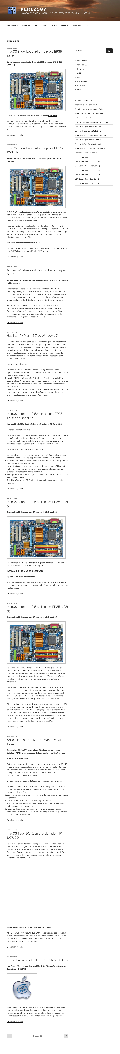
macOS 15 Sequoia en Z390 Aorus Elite (90, 148)
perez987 (33, 9)
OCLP (79, 77)
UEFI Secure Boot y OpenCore (86, 157)
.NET (36, 26)
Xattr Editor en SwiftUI (83, 100)
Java (44, 26)
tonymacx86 (82, 65)
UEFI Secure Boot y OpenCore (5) (87, 161)
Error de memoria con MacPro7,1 (87, 153)
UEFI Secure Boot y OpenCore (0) (87, 183)
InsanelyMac (82, 61)
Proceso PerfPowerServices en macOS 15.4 (91, 122)
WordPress (77, 26)
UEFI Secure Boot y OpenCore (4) (87, 166)
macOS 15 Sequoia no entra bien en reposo (91, 135)
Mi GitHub (81, 85)
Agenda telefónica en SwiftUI (86, 105)
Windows (64, 26)
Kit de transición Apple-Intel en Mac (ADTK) (37, 960)
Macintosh (26, 26)
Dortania (80, 69)
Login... (79, 89)
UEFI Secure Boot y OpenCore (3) (87, 170)
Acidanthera (81, 73)
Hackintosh (12, 26)
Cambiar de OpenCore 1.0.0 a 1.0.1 (88, 144)
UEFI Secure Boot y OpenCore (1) (87, 179)
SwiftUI (54, 26)
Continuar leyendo (15, 135)
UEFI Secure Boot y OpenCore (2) (87, 175)
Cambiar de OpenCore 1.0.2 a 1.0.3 (88, 131)
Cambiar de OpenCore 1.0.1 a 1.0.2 (88, 140)
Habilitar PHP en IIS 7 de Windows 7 (32, 335)
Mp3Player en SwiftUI (83, 118)
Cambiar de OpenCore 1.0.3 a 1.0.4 (88, 127)
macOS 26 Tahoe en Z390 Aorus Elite (89, 114)
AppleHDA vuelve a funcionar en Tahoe (89, 109)
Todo (87, 26)
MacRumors (82, 81)
